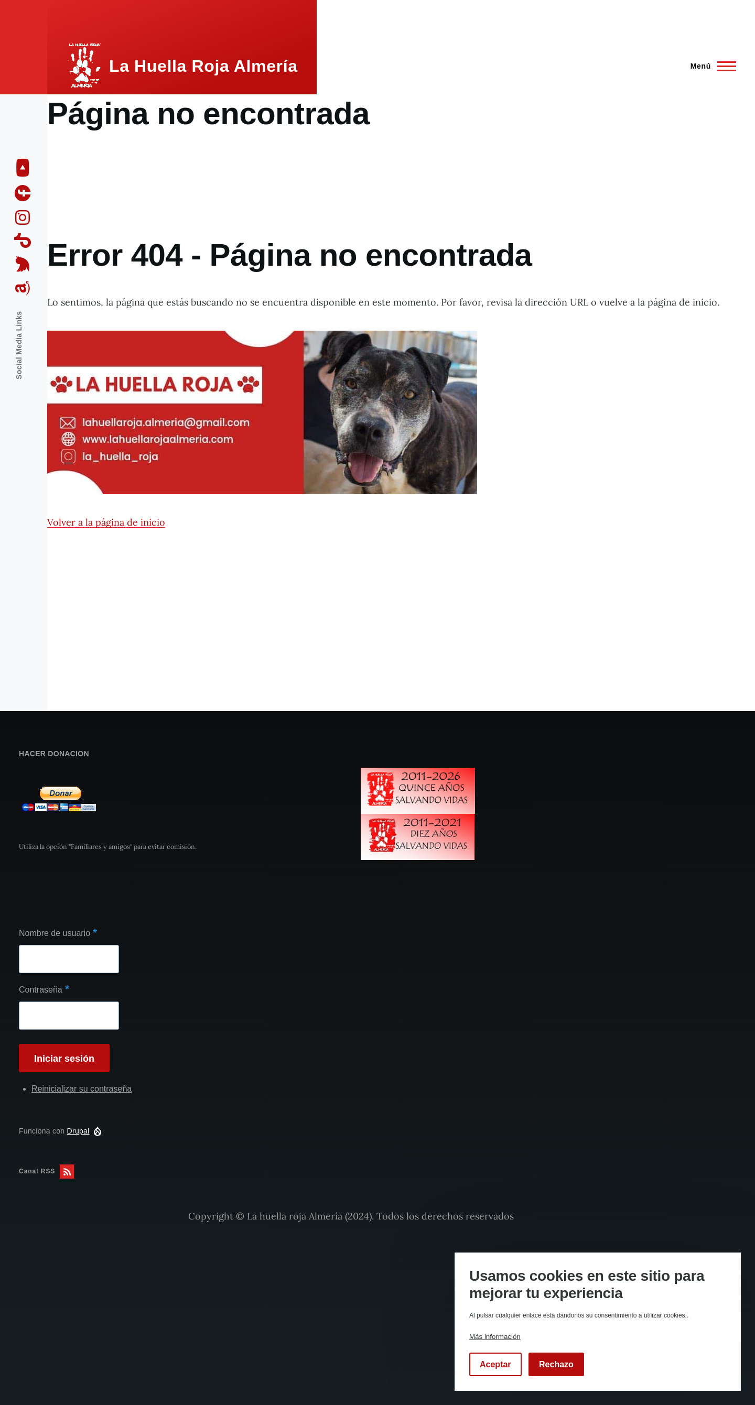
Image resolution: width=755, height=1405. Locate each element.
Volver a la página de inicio (106, 522)
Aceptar (495, 1364)
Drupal (78, 1131)
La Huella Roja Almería (203, 66)
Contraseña (40, 989)
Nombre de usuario (54, 933)
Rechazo (556, 1364)
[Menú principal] (710, 66)
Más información (495, 1337)
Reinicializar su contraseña (81, 1088)
